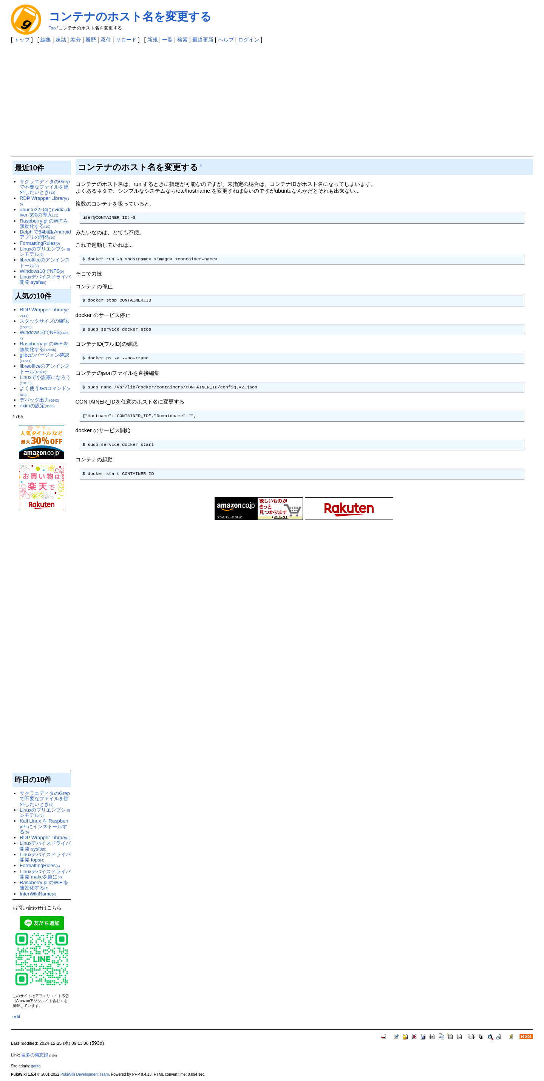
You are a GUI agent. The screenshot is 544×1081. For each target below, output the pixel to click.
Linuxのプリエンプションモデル (45, 251)
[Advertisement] (272, 99)
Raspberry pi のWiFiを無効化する (44, 223)
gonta (35, 1066)
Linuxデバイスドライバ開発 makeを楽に (45, 874)
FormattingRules (40, 243)
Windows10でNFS (42, 271)
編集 (45, 40)
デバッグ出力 (39, 400)
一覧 (167, 40)
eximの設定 (37, 405)
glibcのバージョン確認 (44, 357)
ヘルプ (226, 40)
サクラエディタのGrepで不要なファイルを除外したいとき (45, 187)
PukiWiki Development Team (84, 1074)
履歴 (90, 40)
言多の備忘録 (34, 1055)
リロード (126, 40)
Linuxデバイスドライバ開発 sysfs (45, 279)
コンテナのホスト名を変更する (130, 16)
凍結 (61, 40)
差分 (75, 40)
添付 (105, 40)
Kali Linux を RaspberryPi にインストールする (44, 826)
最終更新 (202, 40)
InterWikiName (38, 894)
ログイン (248, 40)
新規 (152, 40)
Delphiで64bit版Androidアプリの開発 (45, 234)
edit (16, 1016)
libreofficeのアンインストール (45, 262)
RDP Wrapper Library (44, 200)
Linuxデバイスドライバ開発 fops (45, 857)
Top (52, 28)
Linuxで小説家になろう (45, 379)
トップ (22, 40)
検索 (182, 40)
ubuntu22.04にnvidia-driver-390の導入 (45, 212)
